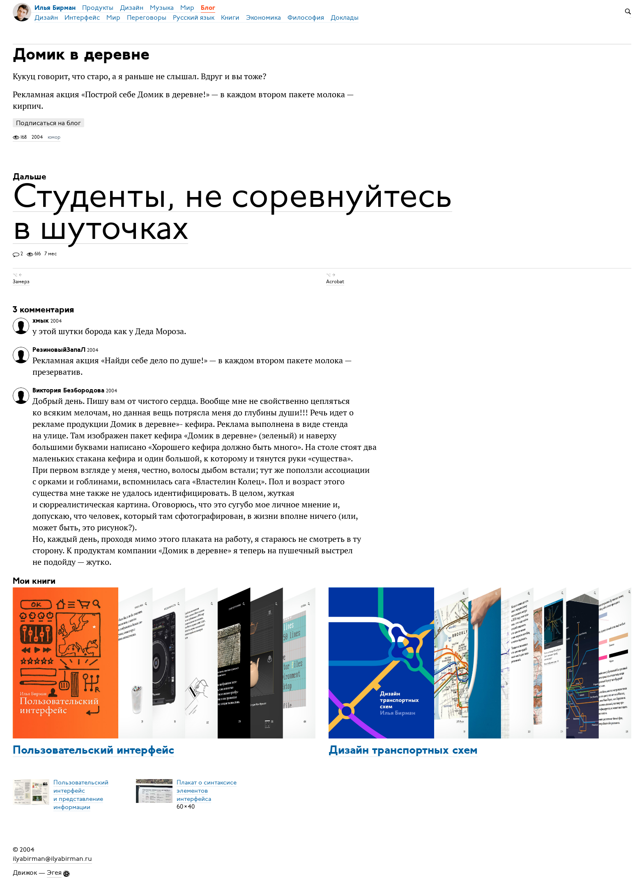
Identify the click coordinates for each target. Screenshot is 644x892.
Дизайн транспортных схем (403, 751)
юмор (54, 137)
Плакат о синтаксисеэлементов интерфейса (207, 790)
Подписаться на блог (48, 123)
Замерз (21, 281)
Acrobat (335, 281)
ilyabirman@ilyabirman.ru (52, 858)
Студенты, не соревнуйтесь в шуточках (232, 212)
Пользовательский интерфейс (93, 751)
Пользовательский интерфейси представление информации (80, 794)
